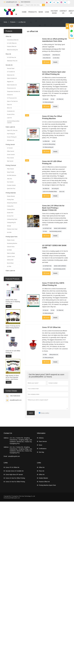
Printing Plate (10, 199)
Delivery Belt (10, 259)
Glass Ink (9, 104)
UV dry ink (45, 99)
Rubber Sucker (11, 240)
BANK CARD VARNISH (60, 228)
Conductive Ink (10, 111)
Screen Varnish (11, 154)
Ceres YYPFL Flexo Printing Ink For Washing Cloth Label (13, 301)
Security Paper (10, 68)
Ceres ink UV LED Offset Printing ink (13, 351)
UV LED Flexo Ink (11, 57)
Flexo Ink (8, 54)
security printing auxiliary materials (13, 121)
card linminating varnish (55, 231)
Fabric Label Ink (10, 127)
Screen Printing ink (12, 137)
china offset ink (46, 58)
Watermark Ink (10, 75)
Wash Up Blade (11, 253)
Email (46, 62)
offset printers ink (53, 354)
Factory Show (54, 12)
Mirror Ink (9, 108)
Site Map (41, 452)
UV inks (45, 231)
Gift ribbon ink (10, 140)
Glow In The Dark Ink (12, 101)
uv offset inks (46, 141)
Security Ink (9, 65)
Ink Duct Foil (10, 216)
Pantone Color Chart (12, 229)
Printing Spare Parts (11, 236)
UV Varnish (10, 148)
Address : (6, 438)
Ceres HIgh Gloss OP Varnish (14, 474)
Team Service (43, 441)
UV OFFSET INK (47, 228)
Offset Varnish (10, 151)
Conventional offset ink (12, 40)
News (41, 12)
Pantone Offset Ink (11, 46)
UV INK (45, 354)
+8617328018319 (25, 2)
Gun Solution (10, 182)
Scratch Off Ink (10, 114)
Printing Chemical (11, 165)
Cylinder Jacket (11, 256)
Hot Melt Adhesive (11, 175)
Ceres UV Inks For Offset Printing (15, 478)
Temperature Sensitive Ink (13, 91)
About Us (71, 12)
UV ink (52, 99)
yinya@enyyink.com (11, 2)
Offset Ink (8, 36)
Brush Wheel (10, 263)
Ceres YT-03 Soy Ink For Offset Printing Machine (13, 326)
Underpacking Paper (12, 219)
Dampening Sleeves (12, 202)
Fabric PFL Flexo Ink (12, 130)
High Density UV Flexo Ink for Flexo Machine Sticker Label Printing (12, 377)
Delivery (41, 438)
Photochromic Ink (11, 88)
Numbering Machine (12, 243)
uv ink (53, 141)
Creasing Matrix (11, 209)
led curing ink (55, 188)
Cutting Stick (10, 206)
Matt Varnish (10, 161)
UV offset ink (60, 99)
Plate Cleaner (10, 169)
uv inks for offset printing (49, 144)
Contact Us (63, 12)
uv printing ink (46, 54)
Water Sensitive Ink (12, 85)
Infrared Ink (10, 94)
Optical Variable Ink (12, 78)
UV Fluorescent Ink (12, 98)
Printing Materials (11, 193)
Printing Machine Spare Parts (47, 485)
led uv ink (61, 191)
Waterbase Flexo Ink (12, 60)
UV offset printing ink (48, 102)
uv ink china (56, 58)
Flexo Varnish (10, 158)
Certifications (42, 448)
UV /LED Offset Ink (12, 43)
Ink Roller (9, 250)
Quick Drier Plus (11, 188)
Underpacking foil (11, 222)
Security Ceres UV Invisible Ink (15, 471)
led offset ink (46, 188)
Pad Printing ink (11, 133)
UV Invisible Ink (11, 71)
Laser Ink (9, 117)
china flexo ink (56, 54)
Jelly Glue (9, 178)
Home (24, 12)
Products (32, 12)
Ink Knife (9, 232)
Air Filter (9, 266)
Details (55, 62)
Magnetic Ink (10, 81)
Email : (6, 456)
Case (47, 12)
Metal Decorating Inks (12, 49)
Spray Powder (10, 172)
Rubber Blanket (11, 196)
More (8, 306)
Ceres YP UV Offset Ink (12, 467)
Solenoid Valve (10, 246)
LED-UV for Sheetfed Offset (50, 191)
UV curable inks (47, 269)
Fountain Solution (11, 185)
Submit (31, 413)
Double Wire (10, 212)
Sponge (9, 226)
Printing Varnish (10, 144)
